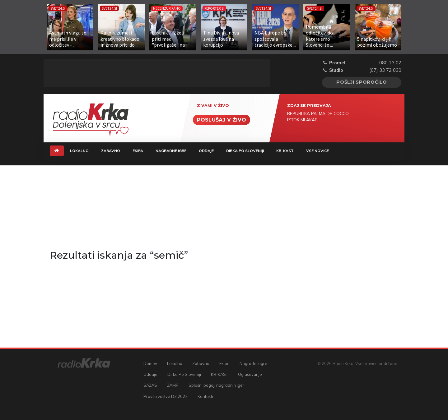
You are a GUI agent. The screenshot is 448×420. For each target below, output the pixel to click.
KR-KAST (285, 150)
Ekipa (138, 150)
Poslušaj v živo (221, 120)
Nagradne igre (171, 150)
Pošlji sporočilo (361, 82)
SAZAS (150, 385)
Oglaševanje (250, 374)
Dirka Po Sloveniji (245, 150)
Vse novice (317, 150)
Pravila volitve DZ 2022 (165, 396)
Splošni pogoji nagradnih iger (216, 385)
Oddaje (206, 150)
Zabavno (110, 150)
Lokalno (79, 150)
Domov (150, 363)
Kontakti (205, 396)
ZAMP (173, 385)
